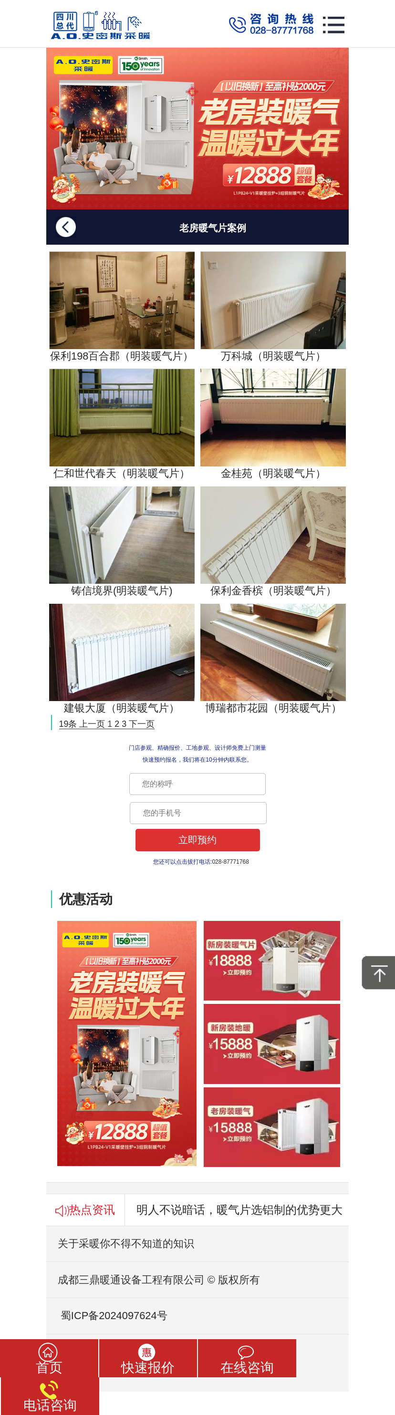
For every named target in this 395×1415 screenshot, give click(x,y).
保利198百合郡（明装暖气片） (122, 306)
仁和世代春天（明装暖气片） (122, 424)
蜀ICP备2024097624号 (106, 1316)
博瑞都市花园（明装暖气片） (273, 659)
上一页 (92, 724)
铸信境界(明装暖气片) (122, 541)
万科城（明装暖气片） (273, 306)
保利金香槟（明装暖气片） (273, 541)
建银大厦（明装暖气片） (122, 659)
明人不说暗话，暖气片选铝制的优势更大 (239, 1209)
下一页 (142, 724)
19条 (68, 724)
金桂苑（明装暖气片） (273, 424)
